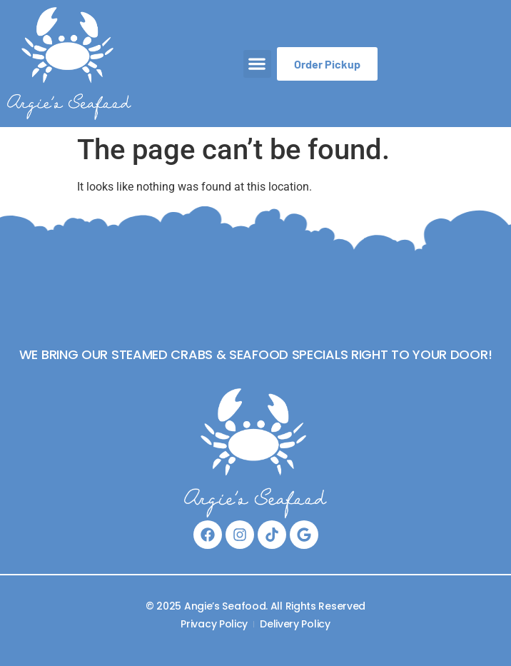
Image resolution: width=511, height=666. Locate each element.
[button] (257, 64)
